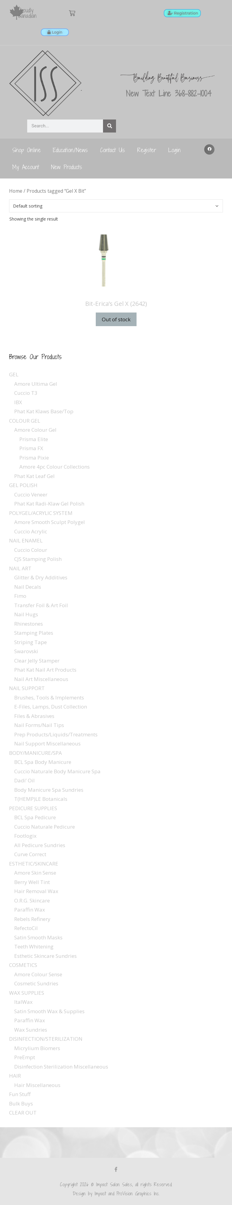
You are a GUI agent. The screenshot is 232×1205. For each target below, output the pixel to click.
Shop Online (26, 150)
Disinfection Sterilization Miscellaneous (61, 1066)
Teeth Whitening (33, 946)
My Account (25, 167)
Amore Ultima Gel (35, 383)
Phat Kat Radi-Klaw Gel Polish (49, 503)
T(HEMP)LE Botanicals (40, 798)
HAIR (15, 1075)
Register (146, 150)
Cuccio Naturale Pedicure (44, 826)
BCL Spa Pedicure (35, 817)
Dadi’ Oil (24, 780)
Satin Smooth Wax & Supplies (49, 1011)
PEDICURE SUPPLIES (33, 808)
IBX (18, 402)
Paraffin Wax (29, 909)
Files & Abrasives (34, 715)
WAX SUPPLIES (26, 992)
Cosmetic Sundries (36, 983)
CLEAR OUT (23, 1112)
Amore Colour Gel (35, 429)
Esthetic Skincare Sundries (45, 955)
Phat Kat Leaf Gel (34, 476)
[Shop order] (116, 205)
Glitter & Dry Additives (40, 577)
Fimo (20, 595)
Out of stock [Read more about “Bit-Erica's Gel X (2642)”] (116, 319)
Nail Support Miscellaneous (47, 743)
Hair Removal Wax (36, 891)
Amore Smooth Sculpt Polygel (49, 522)
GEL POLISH (23, 485)
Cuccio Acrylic (30, 531)
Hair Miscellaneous (37, 1085)
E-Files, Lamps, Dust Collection (50, 706)
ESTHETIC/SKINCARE (33, 863)
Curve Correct (30, 854)
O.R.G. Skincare (32, 900)
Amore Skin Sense (35, 872)
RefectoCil (26, 928)
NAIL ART (20, 568)
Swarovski (26, 651)
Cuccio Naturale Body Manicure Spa (57, 771)
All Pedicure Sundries (39, 845)
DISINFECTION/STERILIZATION (45, 1038)
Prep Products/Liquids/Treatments (56, 734)
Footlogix (25, 835)
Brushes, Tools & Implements (49, 697)
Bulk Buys (21, 1103)
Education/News (70, 150)
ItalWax (23, 1001)
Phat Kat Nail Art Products (45, 669)
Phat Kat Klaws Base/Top (43, 411)
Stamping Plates (33, 632)
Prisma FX (31, 448)
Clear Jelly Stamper (37, 660)
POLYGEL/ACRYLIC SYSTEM (40, 512)
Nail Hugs (26, 614)
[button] (209, 149)
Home (15, 191)
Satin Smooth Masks (38, 937)
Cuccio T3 (25, 392)
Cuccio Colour (30, 549)
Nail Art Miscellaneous (41, 679)
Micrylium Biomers (37, 1048)
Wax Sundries (30, 1029)
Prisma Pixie (34, 457)
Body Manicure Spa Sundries (48, 789)
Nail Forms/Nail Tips (39, 725)
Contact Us (112, 150)
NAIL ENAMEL (26, 540)
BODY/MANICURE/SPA (35, 752)
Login (174, 150)
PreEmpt (24, 1057)
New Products (66, 167)
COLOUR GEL (24, 420)
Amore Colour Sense (38, 974)
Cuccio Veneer (30, 494)
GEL (13, 374)
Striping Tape (30, 642)
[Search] (109, 126)
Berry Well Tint (32, 882)
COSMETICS (23, 964)
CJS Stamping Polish (38, 558)
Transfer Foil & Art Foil (41, 605)
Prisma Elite (33, 439)
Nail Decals (27, 586)
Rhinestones (28, 623)
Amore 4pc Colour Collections (54, 466)
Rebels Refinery (32, 918)
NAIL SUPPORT (27, 688)
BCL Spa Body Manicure (42, 761)
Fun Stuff (20, 1094)
